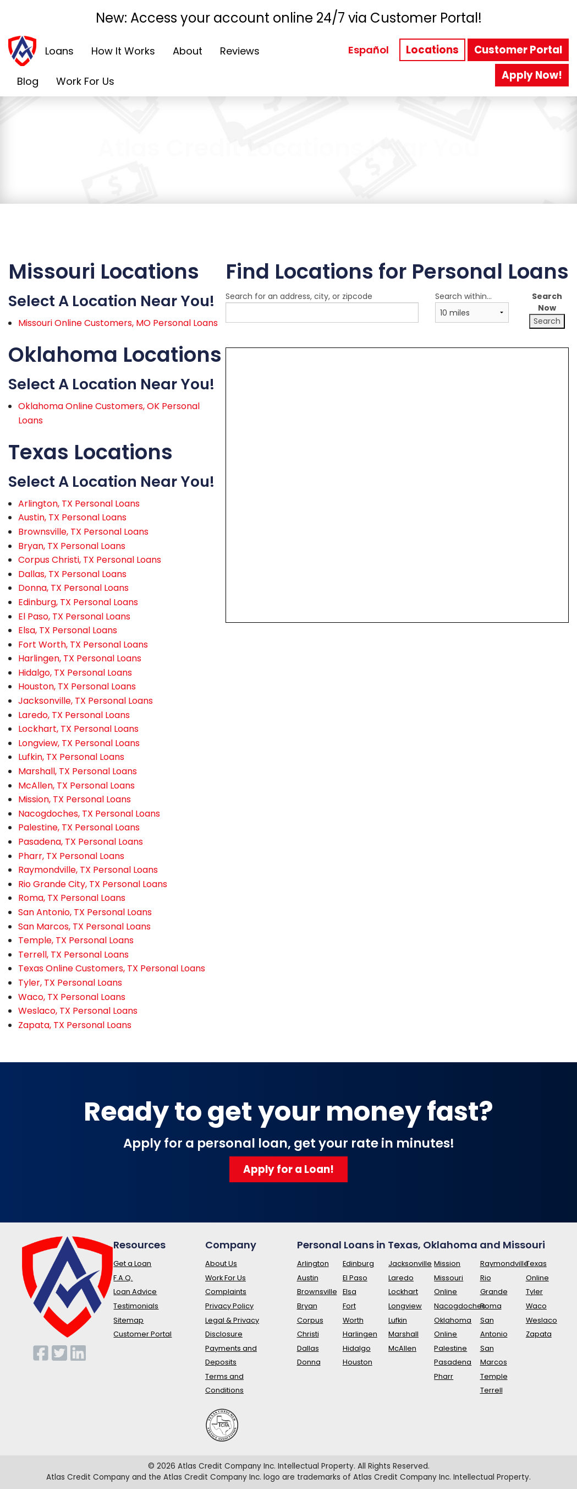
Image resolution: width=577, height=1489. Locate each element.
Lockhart (403, 1291)
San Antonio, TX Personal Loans (85, 912)
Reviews (240, 51)
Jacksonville (410, 1263)
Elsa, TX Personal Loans (67, 630)
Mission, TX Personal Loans (74, 799)
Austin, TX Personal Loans (72, 517)
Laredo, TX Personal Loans (74, 715)
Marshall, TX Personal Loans (77, 771)
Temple (494, 1376)
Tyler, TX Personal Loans (70, 982)
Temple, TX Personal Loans (76, 940)
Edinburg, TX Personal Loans (78, 602)
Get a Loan (132, 1263)
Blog (28, 81)
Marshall (403, 1334)
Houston (357, 1362)
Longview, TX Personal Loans (79, 743)
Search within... (472, 307)
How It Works (123, 51)
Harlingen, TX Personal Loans (79, 658)
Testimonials (135, 1306)
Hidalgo (357, 1348)
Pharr (443, 1376)
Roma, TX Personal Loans (71, 898)
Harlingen (360, 1334)
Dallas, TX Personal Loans (72, 574)
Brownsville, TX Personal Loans (83, 531)
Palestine (450, 1348)
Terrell (491, 1390)
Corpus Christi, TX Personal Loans (89, 559)
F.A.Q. (123, 1278)
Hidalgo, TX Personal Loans (75, 672)
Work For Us (85, 81)
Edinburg (358, 1263)
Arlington (313, 1263)
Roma (491, 1306)
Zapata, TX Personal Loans (74, 1025)
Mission (447, 1263)
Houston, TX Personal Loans (77, 686)
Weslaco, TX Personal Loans (78, 1010)
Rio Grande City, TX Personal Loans (92, 884)
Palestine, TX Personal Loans (79, 827)
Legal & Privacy (232, 1320)
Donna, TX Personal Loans (73, 588)
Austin (307, 1278)
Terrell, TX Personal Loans (73, 954)
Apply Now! (532, 75)
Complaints (225, 1291)
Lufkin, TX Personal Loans (71, 757)
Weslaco (541, 1320)
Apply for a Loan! (288, 1169)
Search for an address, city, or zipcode (322, 312)
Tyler (534, 1291)
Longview (405, 1306)
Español (368, 50)
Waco (536, 1306)
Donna (309, 1362)
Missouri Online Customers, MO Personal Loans (118, 323)
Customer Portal (518, 50)
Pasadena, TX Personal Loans (80, 841)
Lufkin (397, 1320)
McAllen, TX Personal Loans (76, 785)
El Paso (355, 1278)
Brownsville (317, 1291)
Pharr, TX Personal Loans (71, 856)
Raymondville (504, 1263)
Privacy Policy (229, 1306)
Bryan (307, 1306)
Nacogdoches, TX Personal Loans (89, 813)
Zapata (539, 1334)
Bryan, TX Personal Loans (71, 546)
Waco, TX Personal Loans (71, 997)
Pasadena (452, 1362)
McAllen (402, 1348)
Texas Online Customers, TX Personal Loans (111, 968)
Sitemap (128, 1320)
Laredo (401, 1278)
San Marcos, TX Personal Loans (84, 926)
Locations (432, 50)
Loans (59, 51)
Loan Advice (135, 1291)
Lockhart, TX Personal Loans (78, 728)
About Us (221, 1263)
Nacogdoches (460, 1306)
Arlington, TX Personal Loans (79, 503)
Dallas (308, 1348)
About (187, 51)
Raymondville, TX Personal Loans (88, 869)
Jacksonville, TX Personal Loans (85, 700)
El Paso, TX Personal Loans (74, 616)
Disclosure (224, 1334)
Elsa (349, 1291)
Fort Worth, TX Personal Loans (83, 644)
